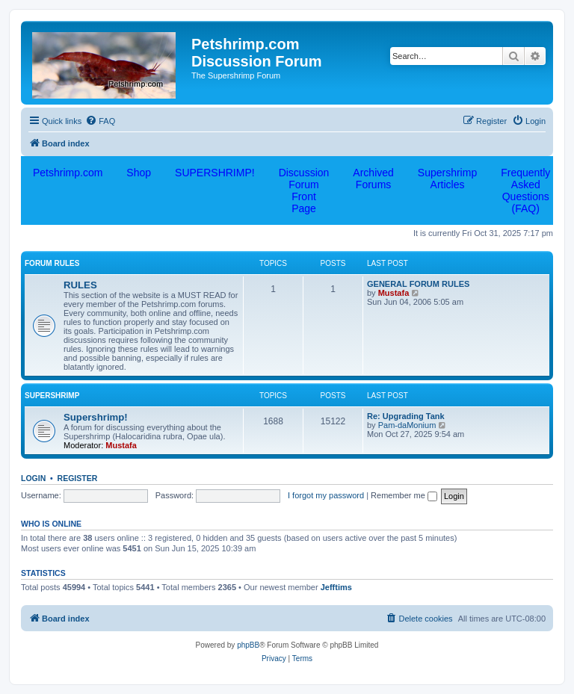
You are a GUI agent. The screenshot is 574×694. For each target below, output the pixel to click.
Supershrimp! (96, 417)
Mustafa (394, 292)
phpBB (248, 645)
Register (78, 478)
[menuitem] (100, 121)
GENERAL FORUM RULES (418, 283)
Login (33, 478)
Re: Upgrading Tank (406, 416)
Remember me (404, 495)
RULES (80, 285)
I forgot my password (326, 495)
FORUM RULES (52, 263)
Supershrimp (52, 395)
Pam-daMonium (407, 425)
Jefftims (336, 587)
